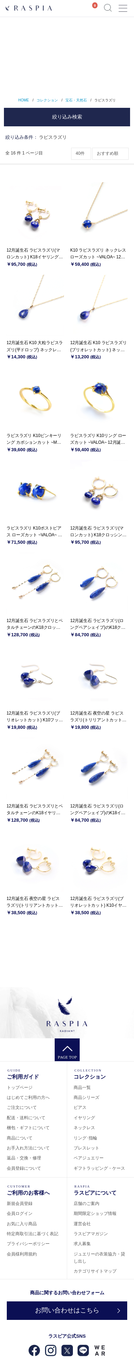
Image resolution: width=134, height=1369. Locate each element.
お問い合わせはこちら (67, 1310)
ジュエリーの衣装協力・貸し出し (99, 1258)
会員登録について (24, 1168)
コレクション (47, 100)
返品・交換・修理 (24, 1157)
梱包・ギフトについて (28, 1127)
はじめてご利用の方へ (28, 1097)
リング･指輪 (85, 1138)
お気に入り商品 (22, 1223)
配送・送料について (26, 1117)
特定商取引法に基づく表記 (32, 1233)
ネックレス (84, 1127)
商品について (20, 1138)
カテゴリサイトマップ (95, 1271)
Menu (123, 5)
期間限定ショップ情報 (95, 1213)
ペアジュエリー (89, 1157)
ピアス (80, 1107)
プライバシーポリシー (28, 1243)
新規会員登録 (20, 1203)
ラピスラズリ (105, 100)
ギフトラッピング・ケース (99, 1168)
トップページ (20, 1087)
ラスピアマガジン (91, 1233)
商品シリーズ (86, 1097)
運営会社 (82, 1223)
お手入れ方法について (28, 1148)
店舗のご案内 (86, 1203)
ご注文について (22, 1107)
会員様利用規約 (22, 1254)
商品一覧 (82, 1087)
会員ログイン (20, 1213)
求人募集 (82, 1243)
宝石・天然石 (76, 100)
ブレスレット (86, 1148)
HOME (23, 100)
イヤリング (84, 1117)
